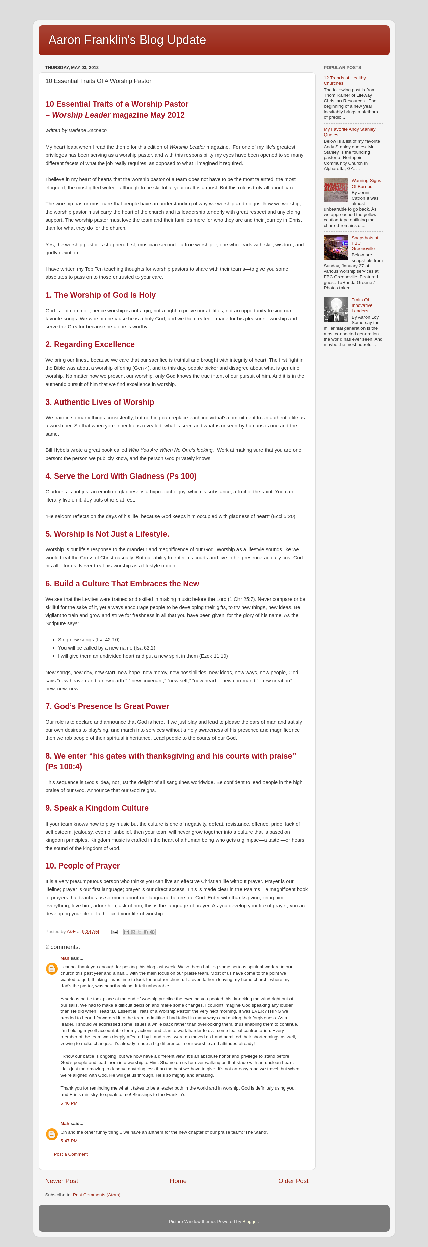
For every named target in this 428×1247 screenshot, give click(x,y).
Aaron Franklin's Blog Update (127, 40)
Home (178, 1180)
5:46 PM (69, 1103)
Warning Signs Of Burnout (366, 183)
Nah (65, 958)
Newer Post (61, 1180)
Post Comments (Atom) (96, 1194)
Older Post (293, 1180)
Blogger (250, 1221)
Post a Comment (71, 1154)
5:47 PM (69, 1140)
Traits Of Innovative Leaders (362, 305)
